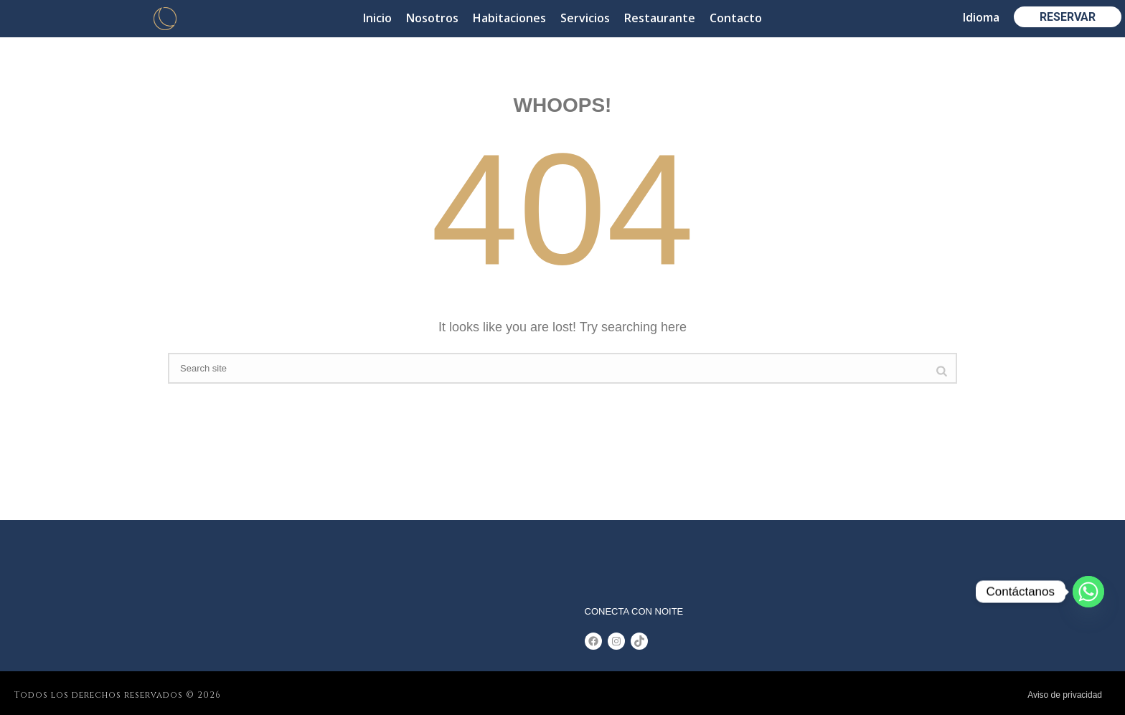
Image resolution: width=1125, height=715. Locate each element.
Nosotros (432, 18)
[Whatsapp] (1088, 591)
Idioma (981, 17)
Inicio (377, 18)
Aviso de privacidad (1064, 695)
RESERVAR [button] (1068, 17)
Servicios (585, 18)
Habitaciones (509, 18)
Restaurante (659, 18)
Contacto (736, 18)
